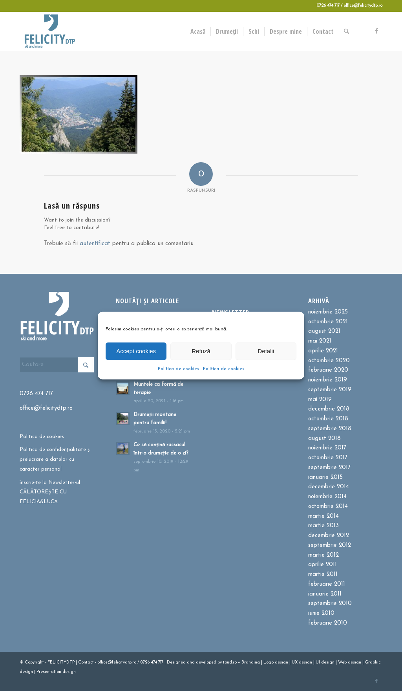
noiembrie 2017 (327, 448)
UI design (325, 662)
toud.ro (230, 662)
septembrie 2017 (329, 468)
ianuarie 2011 (325, 594)
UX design (302, 662)
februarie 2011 (326, 584)
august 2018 (324, 439)
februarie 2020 (328, 370)
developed (206, 662)
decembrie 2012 (328, 536)
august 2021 (324, 331)
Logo (268, 662)
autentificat (95, 244)
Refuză (201, 351)
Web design (349, 662)
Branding (250, 662)
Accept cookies (136, 351)
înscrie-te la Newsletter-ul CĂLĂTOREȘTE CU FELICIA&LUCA (50, 492)
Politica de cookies (178, 368)
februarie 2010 (327, 623)
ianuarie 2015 (325, 477)
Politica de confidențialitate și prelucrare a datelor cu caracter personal (55, 459)
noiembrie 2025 (328, 312)
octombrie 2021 (328, 322)
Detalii (266, 351)
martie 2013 (323, 526)
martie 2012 (323, 555)
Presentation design (56, 672)
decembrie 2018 (328, 409)
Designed (176, 662)
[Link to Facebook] (376, 31)
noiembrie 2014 (327, 497)
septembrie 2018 (329, 429)
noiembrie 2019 (327, 380)
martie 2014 (323, 516)
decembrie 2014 (328, 487)
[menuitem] (198, 31)
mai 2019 (320, 400)
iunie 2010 (321, 613)
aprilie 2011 (322, 565)
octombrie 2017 (327, 458)
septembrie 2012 (329, 545)
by (219, 662)
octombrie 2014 (328, 507)
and (191, 662)
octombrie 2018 (328, 419)
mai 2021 (319, 341)
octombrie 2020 (329, 361)
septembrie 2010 (330, 604)
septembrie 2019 (329, 390)
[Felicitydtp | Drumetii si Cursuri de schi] (49, 31)
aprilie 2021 (323, 351)
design (281, 662)
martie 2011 (323, 574)
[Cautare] (346, 31)
